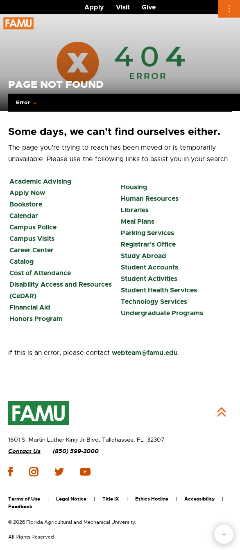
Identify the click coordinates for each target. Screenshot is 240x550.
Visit (123, 7)
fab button (223, 534)
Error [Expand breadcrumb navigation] (23, 102)
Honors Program (36, 318)
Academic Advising (40, 181)
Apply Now (27, 193)
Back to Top (221, 412)
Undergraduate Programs (162, 313)
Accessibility (199, 499)
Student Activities (149, 278)
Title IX (110, 499)
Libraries (135, 210)
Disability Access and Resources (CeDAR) (60, 290)
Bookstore (25, 204)
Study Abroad (143, 255)
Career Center (31, 250)
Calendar (23, 215)
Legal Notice (71, 499)
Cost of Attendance (40, 273)
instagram (33, 471)
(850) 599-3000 (76, 451)
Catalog (21, 261)
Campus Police (33, 227)
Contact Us (24, 451)
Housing (134, 187)
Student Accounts (149, 267)
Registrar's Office (148, 244)
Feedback (20, 506)
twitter (58, 472)
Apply (94, 7)
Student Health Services (159, 290)
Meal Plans (137, 221)
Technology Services (154, 301)
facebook (10, 471)
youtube (85, 472)
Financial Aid (29, 307)
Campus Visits (31, 238)
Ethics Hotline (151, 499)
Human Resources (150, 198)
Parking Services (147, 233)
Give (149, 7)
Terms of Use (24, 499)
